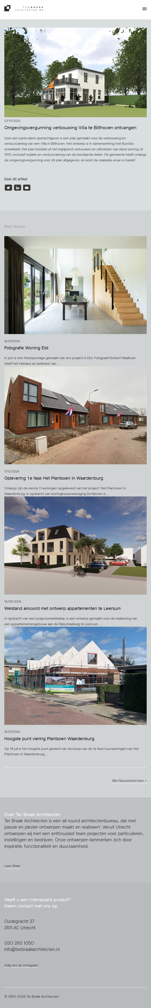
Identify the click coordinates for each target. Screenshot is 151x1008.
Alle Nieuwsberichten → (129, 780)
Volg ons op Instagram (21, 965)
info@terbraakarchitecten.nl (31, 949)
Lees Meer (12, 866)
